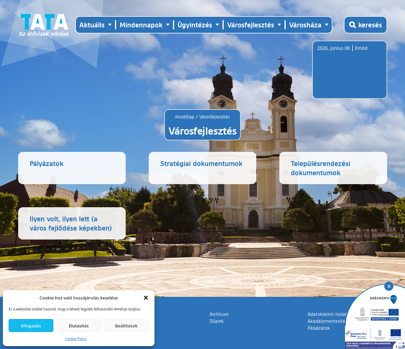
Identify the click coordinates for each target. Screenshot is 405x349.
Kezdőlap (185, 117)
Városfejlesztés (214, 117)
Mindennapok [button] (141, 24)
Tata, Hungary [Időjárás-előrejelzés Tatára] (349, 73)
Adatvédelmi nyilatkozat (333, 314)
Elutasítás (78, 326)
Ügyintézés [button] (195, 24)
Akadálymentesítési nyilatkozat (340, 321)
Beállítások (126, 326)
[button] (146, 298)
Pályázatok (319, 328)
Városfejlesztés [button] (250, 24)
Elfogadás (31, 326)
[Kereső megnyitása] (365, 24)
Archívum (219, 314)
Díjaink (217, 321)
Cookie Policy (75, 338)
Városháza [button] (305, 24)
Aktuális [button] (92, 24)
